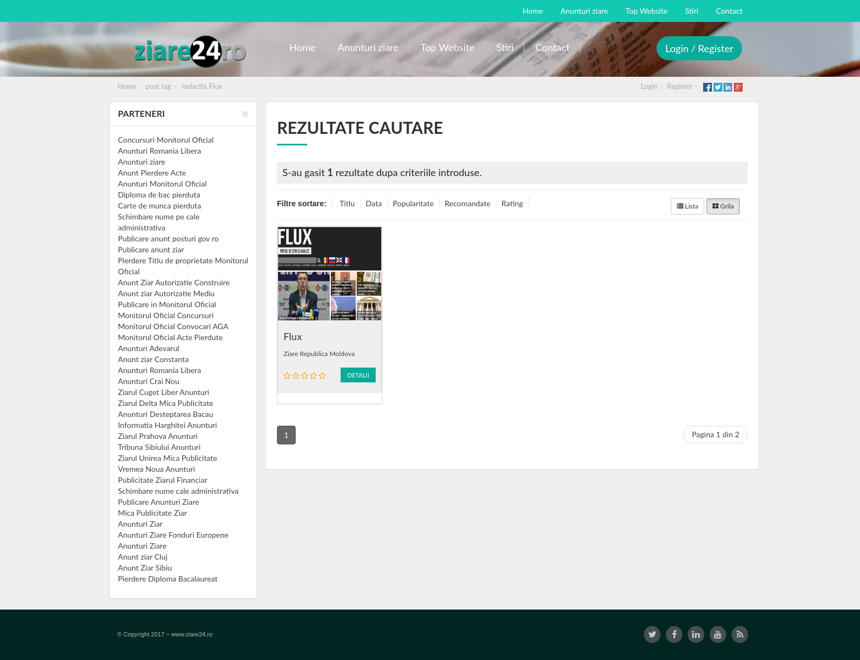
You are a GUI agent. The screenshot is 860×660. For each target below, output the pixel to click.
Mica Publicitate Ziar (152, 512)
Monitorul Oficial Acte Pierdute (170, 337)
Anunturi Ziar (140, 523)
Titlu (347, 203)
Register (679, 86)
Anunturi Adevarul (148, 348)
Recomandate (468, 203)
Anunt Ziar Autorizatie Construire (174, 282)
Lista (688, 206)
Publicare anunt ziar (151, 249)
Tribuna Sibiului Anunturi (159, 447)
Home (127, 86)
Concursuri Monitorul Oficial (166, 139)
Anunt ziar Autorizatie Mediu (166, 293)
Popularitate (413, 203)
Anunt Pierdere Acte (152, 172)
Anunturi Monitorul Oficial (162, 183)
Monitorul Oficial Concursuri (166, 315)
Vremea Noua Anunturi (156, 468)
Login (649, 86)
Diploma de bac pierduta (159, 194)
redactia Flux (202, 86)
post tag (158, 86)
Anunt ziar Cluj (142, 556)
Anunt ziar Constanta (153, 359)
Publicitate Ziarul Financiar (162, 479)
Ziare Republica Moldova (319, 353)
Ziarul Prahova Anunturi (157, 436)
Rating (512, 203)
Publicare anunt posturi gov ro (168, 238)
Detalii (358, 375)
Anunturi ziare (142, 161)
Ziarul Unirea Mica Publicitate (167, 457)
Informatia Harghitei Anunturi (167, 425)
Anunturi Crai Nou (148, 381)
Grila (723, 206)
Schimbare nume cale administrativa (178, 490)
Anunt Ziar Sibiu (145, 567)
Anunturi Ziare (142, 545)
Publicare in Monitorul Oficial (167, 304)
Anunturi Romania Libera (159, 150)
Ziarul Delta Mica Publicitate (165, 403)
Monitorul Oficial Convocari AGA (173, 326)
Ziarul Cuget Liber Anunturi (163, 392)
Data (374, 203)
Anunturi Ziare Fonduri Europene (173, 534)
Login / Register (699, 48)
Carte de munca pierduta (159, 205)
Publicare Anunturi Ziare (158, 501)
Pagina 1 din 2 (715, 434)
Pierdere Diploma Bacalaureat (168, 578)
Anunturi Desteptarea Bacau (165, 414)
